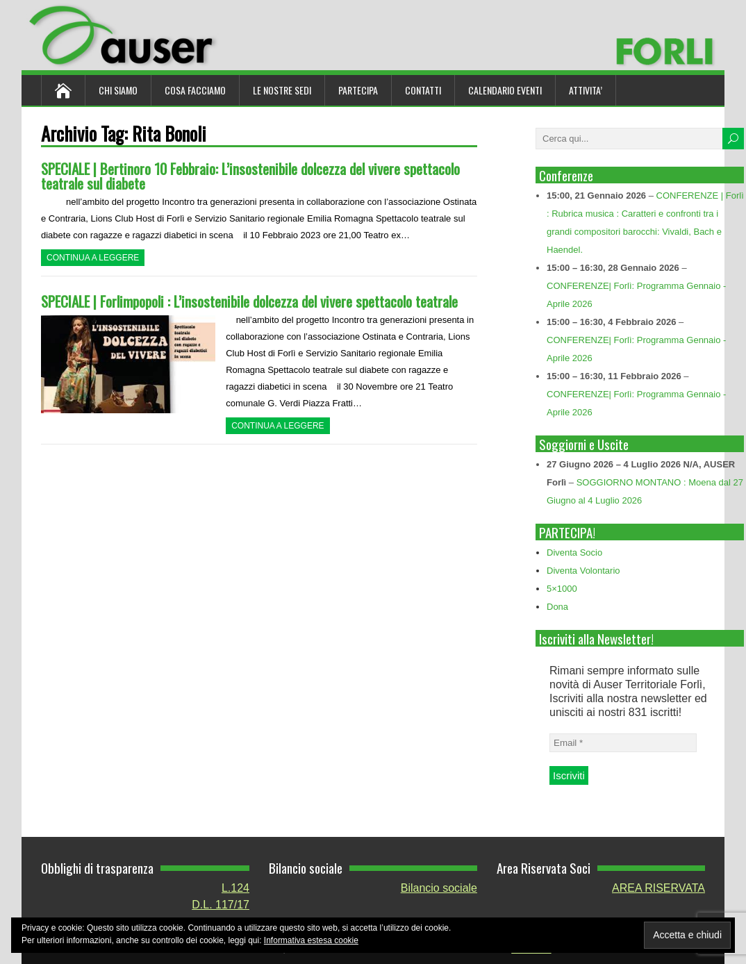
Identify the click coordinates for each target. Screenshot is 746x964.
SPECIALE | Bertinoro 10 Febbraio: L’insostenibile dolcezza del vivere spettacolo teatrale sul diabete (250, 176)
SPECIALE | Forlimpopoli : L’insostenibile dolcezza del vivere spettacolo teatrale (249, 301)
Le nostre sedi (282, 90)
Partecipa (358, 90)
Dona (557, 606)
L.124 (235, 888)
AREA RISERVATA (658, 888)
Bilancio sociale (439, 888)
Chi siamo (118, 90)
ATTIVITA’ (585, 90)
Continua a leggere (93, 258)
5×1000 (562, 588)
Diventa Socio (574, 552)
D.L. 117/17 (220, 905)
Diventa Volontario (583, 570)
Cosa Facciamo (195, 90)
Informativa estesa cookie (311, 940)
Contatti (423, 90)
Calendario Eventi (505, 90)
